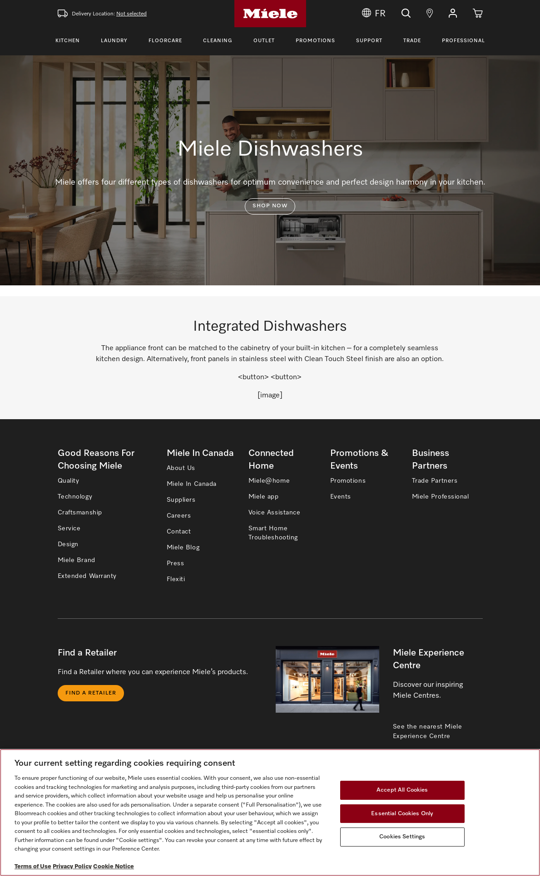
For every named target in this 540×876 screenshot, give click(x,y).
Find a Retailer (90, 693)
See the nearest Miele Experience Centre (427, 731)
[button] (453, 13)
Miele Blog (183, 547)
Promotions (315, 40)
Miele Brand (76, 560)
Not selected (131, 14)
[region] (270, 812)
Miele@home (269, 481)
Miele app (263, 497)
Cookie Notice (113, 867)
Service (69, 528)
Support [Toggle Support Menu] (369, 40)
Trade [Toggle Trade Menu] (412, 40)
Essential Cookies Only (402, 814)
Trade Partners (435, 481)
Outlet (264, 40)
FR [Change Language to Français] (374, 13)
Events (340, 497)
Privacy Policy (72, 867)
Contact (179, 532)
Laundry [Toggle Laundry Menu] (114, 40)
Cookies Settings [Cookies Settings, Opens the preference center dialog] (402, 837)
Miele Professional (440, 497)
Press (175, 563)
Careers (179, 516)
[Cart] (478, 13)
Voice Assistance (274, 512)
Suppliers (181, 500)
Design (68, 544)
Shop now (270, 206)
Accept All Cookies (402, 790)
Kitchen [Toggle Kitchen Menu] (67, 40)
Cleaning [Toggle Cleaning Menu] (218, 40)
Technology (75, 497)
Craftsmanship (80, 512)
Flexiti (176, 579)
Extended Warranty (87, 576)
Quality (68, 481)
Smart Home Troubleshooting (273, 533)
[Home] (270, 13)
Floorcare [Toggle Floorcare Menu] (165, 40)
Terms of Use (33, 867)
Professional (463, 40)
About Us (181, 468)
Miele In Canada (192, 484)
